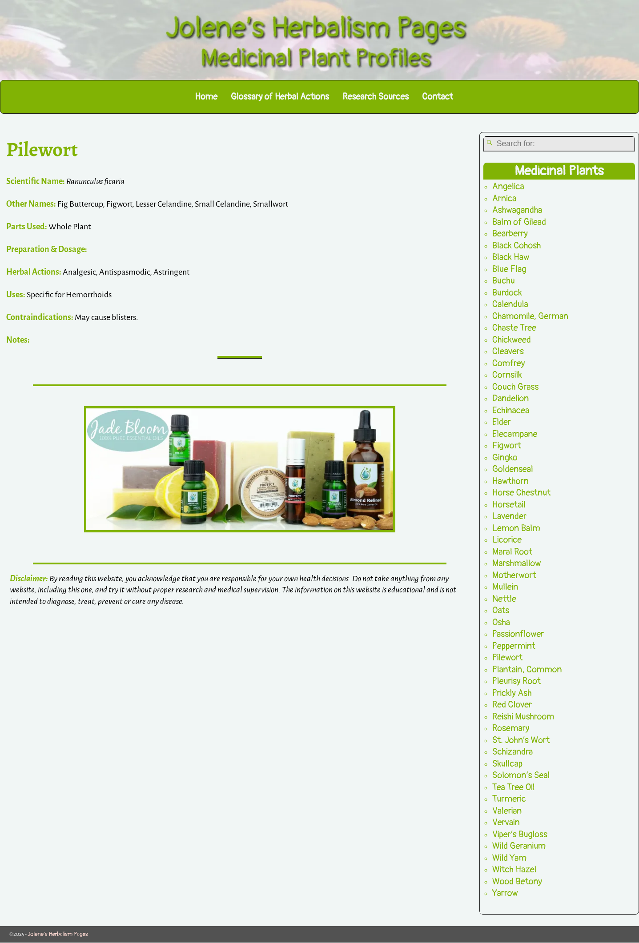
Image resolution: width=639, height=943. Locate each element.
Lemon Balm (516, 528)
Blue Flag (509, 269)
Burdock (507, 292)
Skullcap (507, 763)
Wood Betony (517, 881)
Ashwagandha (517, 210)
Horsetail (509, 504)
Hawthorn (510, 481)
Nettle (504, 598)
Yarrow (505, 893)
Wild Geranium (519, 846)
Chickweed (511, 339)
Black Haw (511, 257)
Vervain (506, 822)
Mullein (505, 587)
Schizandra (512, 752)
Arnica (504, 198)
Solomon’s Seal (521, 775)
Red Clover (512, 705)
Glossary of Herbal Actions (280, 96)
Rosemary (511, 728)
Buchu (503, 281)
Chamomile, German (530, 316)
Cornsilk (507, 375)
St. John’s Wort (521, 740)
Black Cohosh (516, 245)
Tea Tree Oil (513, 787)
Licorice (507, 540)
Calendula (510, 304)
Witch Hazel (514, 869)
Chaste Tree (514, 328)
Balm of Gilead (519, 222)
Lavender (509, 516)
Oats (500, 610)
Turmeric (509, 799)
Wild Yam (509, 857)
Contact (437, 96)
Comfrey (508, 363)
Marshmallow (516, 563)
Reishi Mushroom (523, 716)
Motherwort (514, 575)
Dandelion (510, 398)
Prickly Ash (512, 693)
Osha (501, 622)
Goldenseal (512, 469)
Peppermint (513, 645)
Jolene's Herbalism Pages (58, 934)
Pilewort (507, 657)
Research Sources (375, 96)
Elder (501, 422)
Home (206, 96)
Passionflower (518, 634)
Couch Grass (515, 386)
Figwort (506, 446)
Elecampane (515, 434)
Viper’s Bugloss (519, 834)
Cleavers (508, 351)
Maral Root (512, 551)
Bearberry (510, 234)
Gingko (505, 457)
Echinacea (510, 410)
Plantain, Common (527, 669)
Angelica (508, 186)
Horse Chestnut (521, 493)
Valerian (507, 810)
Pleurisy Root (516, 681)
